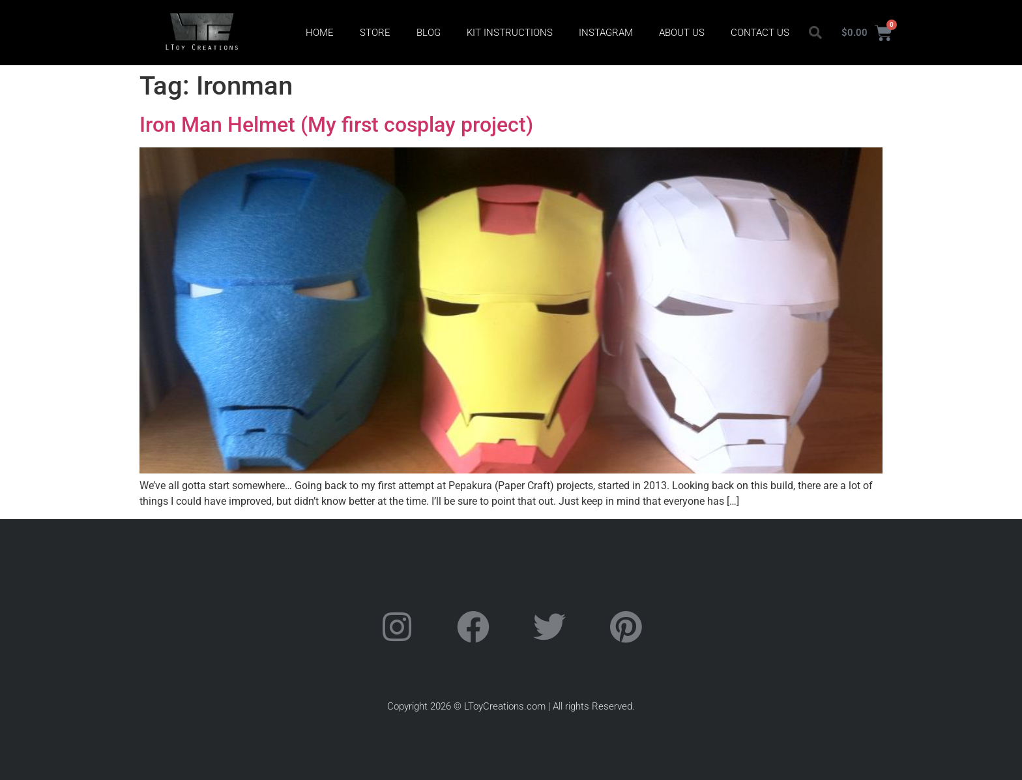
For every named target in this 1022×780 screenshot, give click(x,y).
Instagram (606, 32)
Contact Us (760, 32)
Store (375, 32)
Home (320, 32)
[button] (815, 33)
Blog (428, 32)
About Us (682, 32)
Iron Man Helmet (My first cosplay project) (336, 124)
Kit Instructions (510, 32)
